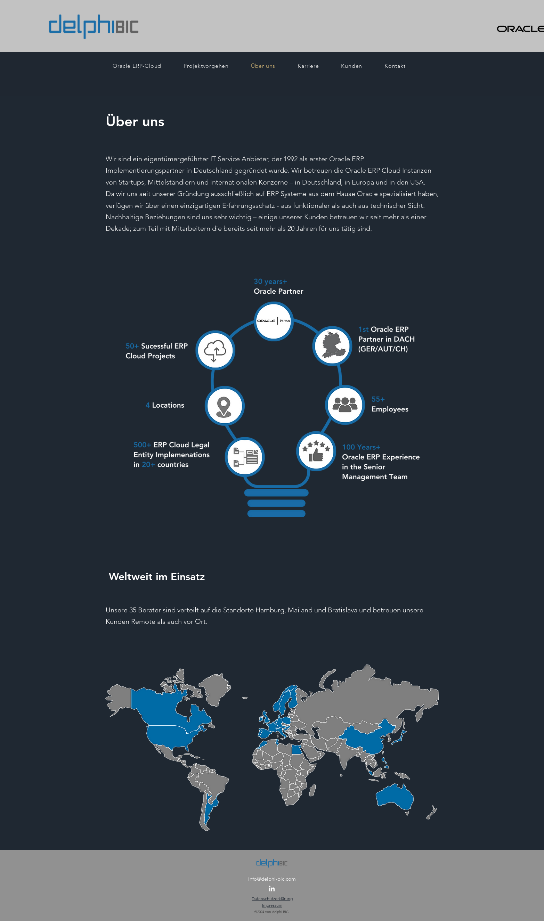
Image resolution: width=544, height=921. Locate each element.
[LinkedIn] (271, 889)
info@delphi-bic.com (272, 878)
